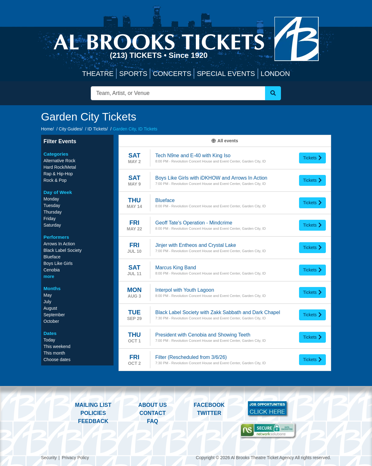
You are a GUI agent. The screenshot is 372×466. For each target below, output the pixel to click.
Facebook (209, 405)
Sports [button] (133, 74)
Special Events (226, 74)
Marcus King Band (175, 267)
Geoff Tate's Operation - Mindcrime (193, 222)
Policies (93, 413)
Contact (152, 413)
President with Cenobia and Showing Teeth (202, 334)
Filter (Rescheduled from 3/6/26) (191, 357)
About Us (152, 405)
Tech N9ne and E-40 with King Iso (192, 155)
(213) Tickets (137, 55)
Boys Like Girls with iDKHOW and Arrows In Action (211, 178)
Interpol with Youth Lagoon (184, 290)
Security (49, 457)
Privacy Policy (75, 457)
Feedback (93, 421)
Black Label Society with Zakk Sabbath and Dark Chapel (217, 312)
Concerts (172, 74)
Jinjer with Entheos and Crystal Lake (195, 245)
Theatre (98, 74)
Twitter (209, 413)
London (275, 74)
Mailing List (93, 405)
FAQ (152, 421)
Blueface (165, 200)
